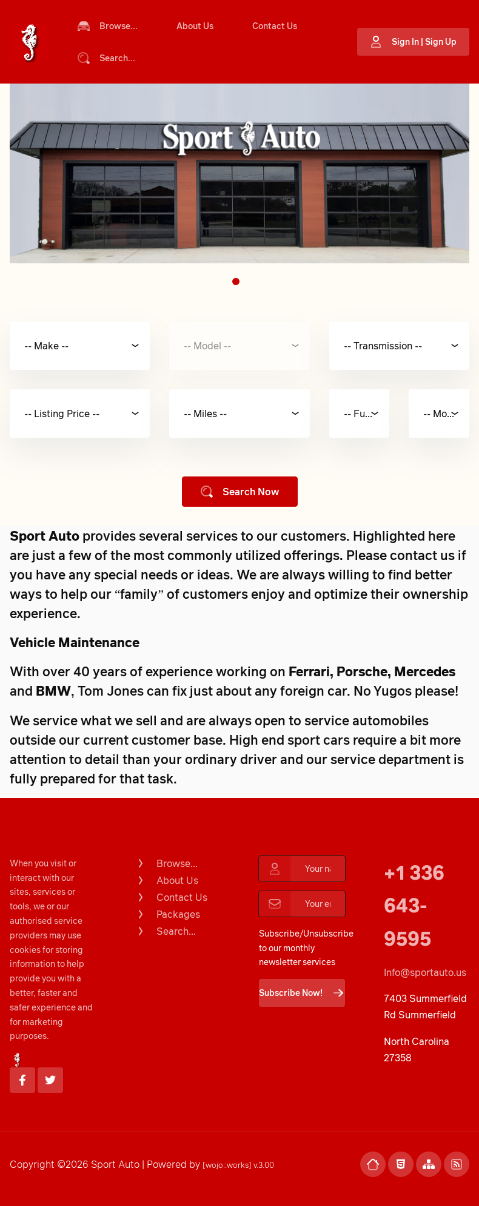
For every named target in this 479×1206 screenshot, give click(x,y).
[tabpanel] (239, 173)
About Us (194, 25)
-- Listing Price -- (61, 413)
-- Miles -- (205, 413)
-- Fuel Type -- (367, 413)
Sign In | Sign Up (413, 42)
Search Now (240, 491)
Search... (106, 58)
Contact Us (274, 25)
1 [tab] (236, 281)
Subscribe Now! (301, 993)
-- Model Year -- (446, 413)
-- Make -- (46, 345)
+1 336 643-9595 (414, 905)
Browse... (108, 26)
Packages (167, 914)
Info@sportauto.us (425, 972)
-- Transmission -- (383, 345)
